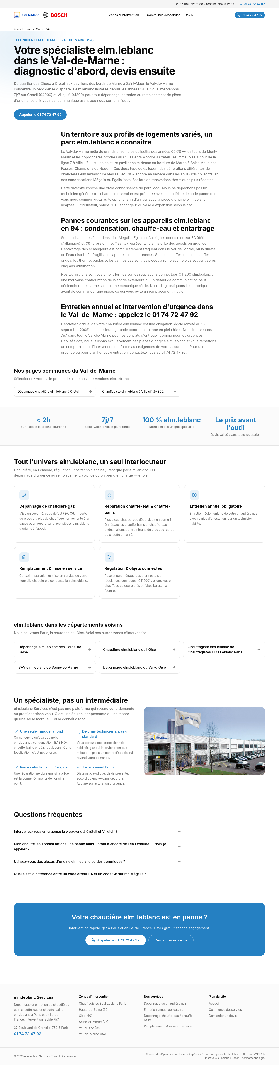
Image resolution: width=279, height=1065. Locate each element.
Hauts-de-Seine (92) (94, 1009)
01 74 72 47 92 (252, 4)
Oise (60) (85, 1016)
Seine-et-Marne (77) (93, 1022)
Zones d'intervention (126, 15)
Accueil (18, 29)
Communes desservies (163, 15)
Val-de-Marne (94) (92, 1034)
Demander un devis (171, 940)
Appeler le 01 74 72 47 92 (40, 114)
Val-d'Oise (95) (90, 1028)
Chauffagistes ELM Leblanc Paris (102, 1003)
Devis (189, 15)
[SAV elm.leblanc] (40, 15)
